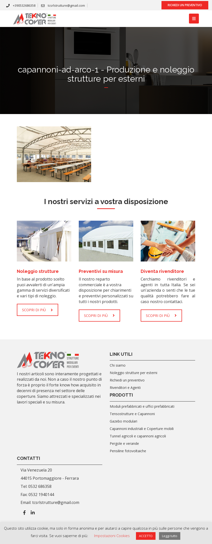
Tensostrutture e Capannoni (132, 413)
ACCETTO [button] (146, 536)
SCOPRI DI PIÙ (37, 309)
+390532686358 (20, 5)
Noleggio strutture (38, 271)
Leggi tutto (169, 536)
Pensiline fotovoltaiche (128, 451)
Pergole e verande (124, 443)
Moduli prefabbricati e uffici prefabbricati (142, 406)
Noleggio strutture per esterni (133, 372)
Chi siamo (118, 365)
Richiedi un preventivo (185, 5)
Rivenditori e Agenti (125, 387)
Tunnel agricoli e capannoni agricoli (138, 436)
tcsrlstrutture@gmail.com (63, 5)
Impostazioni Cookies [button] (112, 535)
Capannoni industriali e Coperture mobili (142, 428)
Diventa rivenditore (162, 271)
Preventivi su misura (101, 271)
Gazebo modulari (123, 421)
